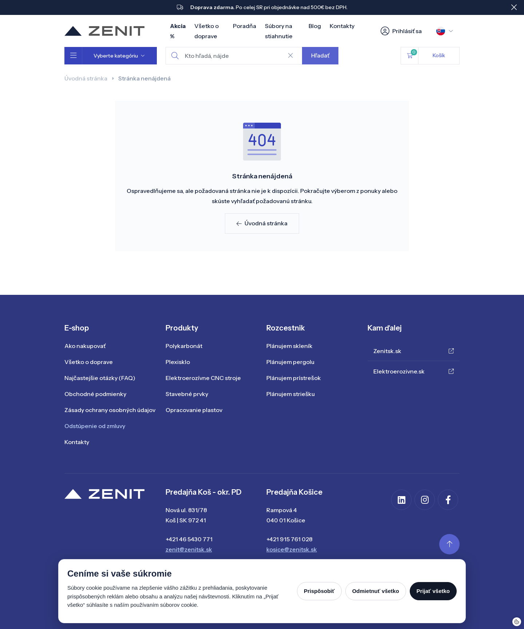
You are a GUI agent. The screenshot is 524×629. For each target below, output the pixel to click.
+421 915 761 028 (289, 539)
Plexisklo (178, 361)
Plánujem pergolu (290, 361)
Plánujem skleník (289, 345)
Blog (315, 25)
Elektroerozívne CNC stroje (203, 377)
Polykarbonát (184, 345)
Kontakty (342, 25)
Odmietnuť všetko (375, 591)
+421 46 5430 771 (189, 539)
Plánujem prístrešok (293, 377)
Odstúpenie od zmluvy (94, 426)
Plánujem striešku (290, 393)
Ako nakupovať (85, 345)
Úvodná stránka (85, 78)
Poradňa (244, 25)
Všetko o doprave (88, 361)
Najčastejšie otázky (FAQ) (99, 377)
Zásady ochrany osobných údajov (109, 410)
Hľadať (320, 55)
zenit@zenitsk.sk (189, 549)
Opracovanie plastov (194, 410)
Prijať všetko (433, 591)
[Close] (513, 7)
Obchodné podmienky (95, 393)
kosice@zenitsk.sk (291, 549)
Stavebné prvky (187, 393)
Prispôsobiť (319, 591)
